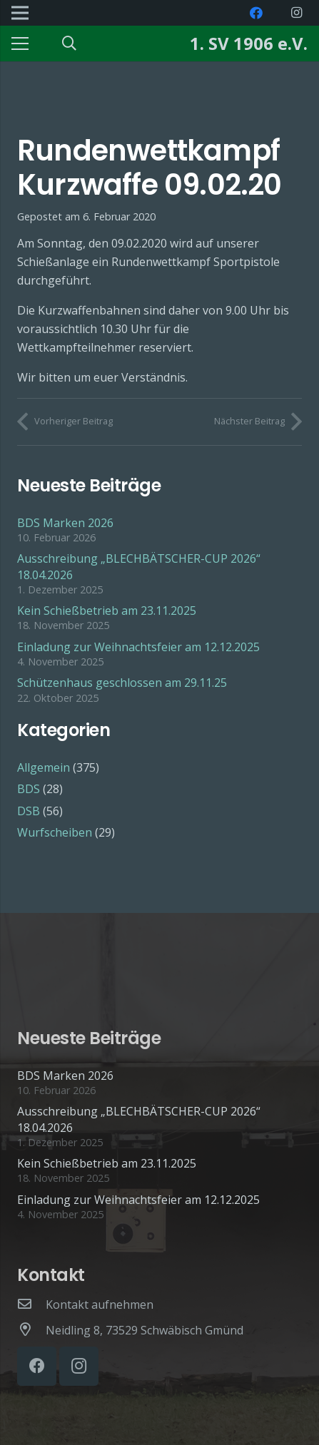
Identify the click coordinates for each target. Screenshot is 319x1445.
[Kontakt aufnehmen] (31, 1304)
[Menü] (20, 43)
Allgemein (43, 767)
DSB (28, 811)
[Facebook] (256, 13)
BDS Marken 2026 (65, 523)
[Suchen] (69, 43)
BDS (28, 789)
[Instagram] (296, 12)
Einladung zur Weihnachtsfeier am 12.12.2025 (138, 647)
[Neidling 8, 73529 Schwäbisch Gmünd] (31, 1330)
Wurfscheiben (54, 832)
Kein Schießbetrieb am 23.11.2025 (106, 610)
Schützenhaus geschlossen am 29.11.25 (122, 682)
